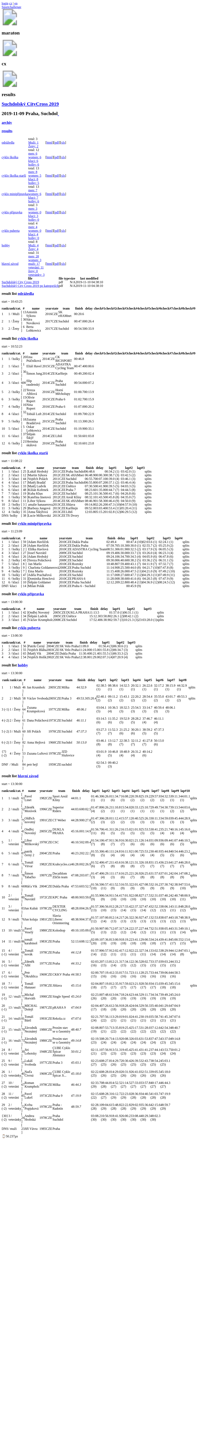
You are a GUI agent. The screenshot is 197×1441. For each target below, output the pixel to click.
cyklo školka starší (14, 175)
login (5, 3)
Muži (33, 142)
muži (34, 263)
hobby (6, 245)
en (15, 3)
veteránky (36, 274)
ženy (33, 271)
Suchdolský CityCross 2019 (30, 104)
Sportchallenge (11, 7)
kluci (33, 161)
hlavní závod (10, 263)
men (32, 153)
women (34, 157)
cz (10, 3)
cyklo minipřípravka (15, 194)
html (49, 142)
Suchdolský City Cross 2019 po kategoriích (30, 286)
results (7, 131)
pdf (57, 142)
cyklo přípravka (12, 212)
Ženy (33, 146)
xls (63, 142)
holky (33, 164)
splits (148, 471)
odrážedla (8, 142)
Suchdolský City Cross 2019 (20, 282)
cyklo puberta (11, 230)
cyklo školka (10, 157)
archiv (7, 122)
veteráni (36, 267)
